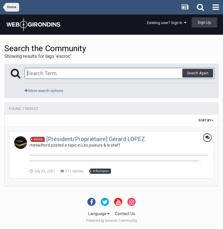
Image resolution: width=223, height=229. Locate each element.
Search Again (197, 73)
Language (99, 213)
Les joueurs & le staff (101, 145)
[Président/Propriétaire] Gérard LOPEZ (95, 139)
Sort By (205, 120)
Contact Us (125, 213)
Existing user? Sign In (166, 23)
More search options (44, 90)
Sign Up (204, 22)
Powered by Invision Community (111, 221)
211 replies (71, 171)
